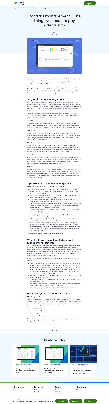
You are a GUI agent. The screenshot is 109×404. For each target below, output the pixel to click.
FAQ (58, 3)
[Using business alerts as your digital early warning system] (35, 371)
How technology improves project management (48, 233)
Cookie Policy (58, 394)
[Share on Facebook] (52, 34)
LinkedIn (37, 390)
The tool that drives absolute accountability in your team (53, 370)
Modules (31, 3)
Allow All (90, 401)
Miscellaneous (76, 365)
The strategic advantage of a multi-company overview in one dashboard (82, 372)
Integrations (41, 3)
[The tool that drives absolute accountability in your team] (64, 371)
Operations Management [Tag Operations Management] (26, 364)
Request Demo (89, 3)
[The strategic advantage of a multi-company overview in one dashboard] (92, 372)
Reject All (61, 401)
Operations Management (57, 12)
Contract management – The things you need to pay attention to (54, 21)
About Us (78, 3)
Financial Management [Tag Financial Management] (83, 364)
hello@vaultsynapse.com (19, 390)
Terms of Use (58, 390)
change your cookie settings (21, 401)
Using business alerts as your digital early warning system (25, 370)
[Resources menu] (67, 3)
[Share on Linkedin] (56, 34)
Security (51, 3)
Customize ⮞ (76, 401)
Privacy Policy (58, 392)
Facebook (37, 392)
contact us (37, 319)
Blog (14, 8)
